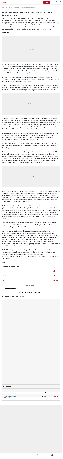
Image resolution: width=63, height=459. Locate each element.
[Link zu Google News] (52, 455)
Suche (52, 2)
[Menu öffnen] (60, 2)
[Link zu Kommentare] (38, 455)
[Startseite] (4, 2)
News (6, 7)
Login (56, 2)
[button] (31, 285)
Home (3, 7)
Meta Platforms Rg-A (10, 396)
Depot (46, 2)
